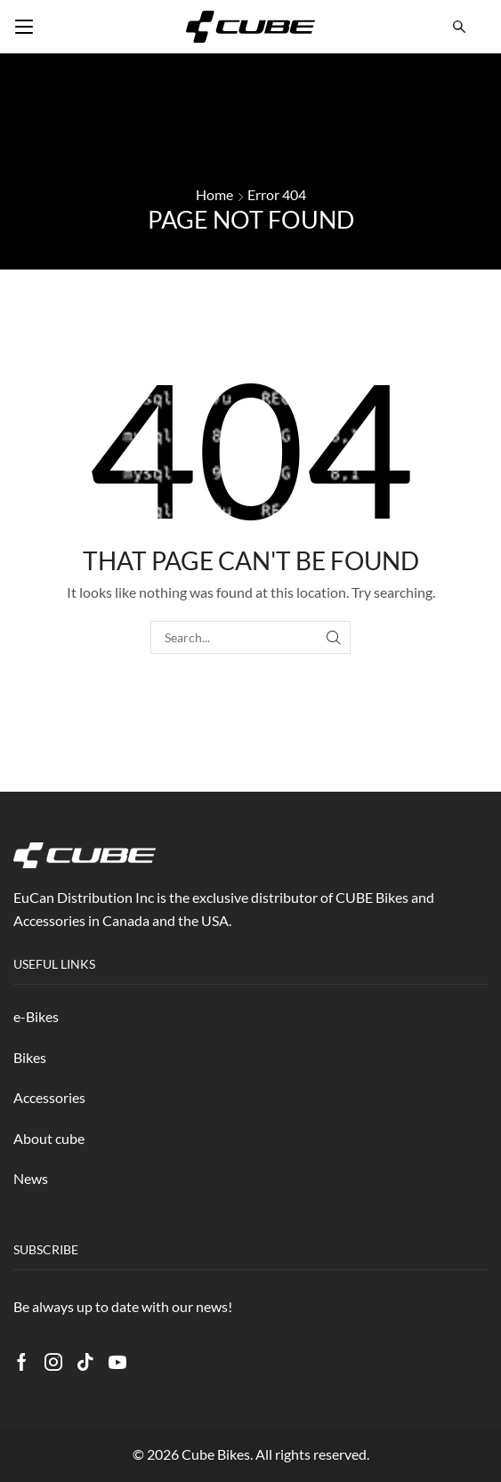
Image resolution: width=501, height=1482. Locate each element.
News (30, 1178)
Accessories (49, 1097)
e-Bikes (36, 1016)
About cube (49, 1138)
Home (214, 194)
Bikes (29, 1057)
